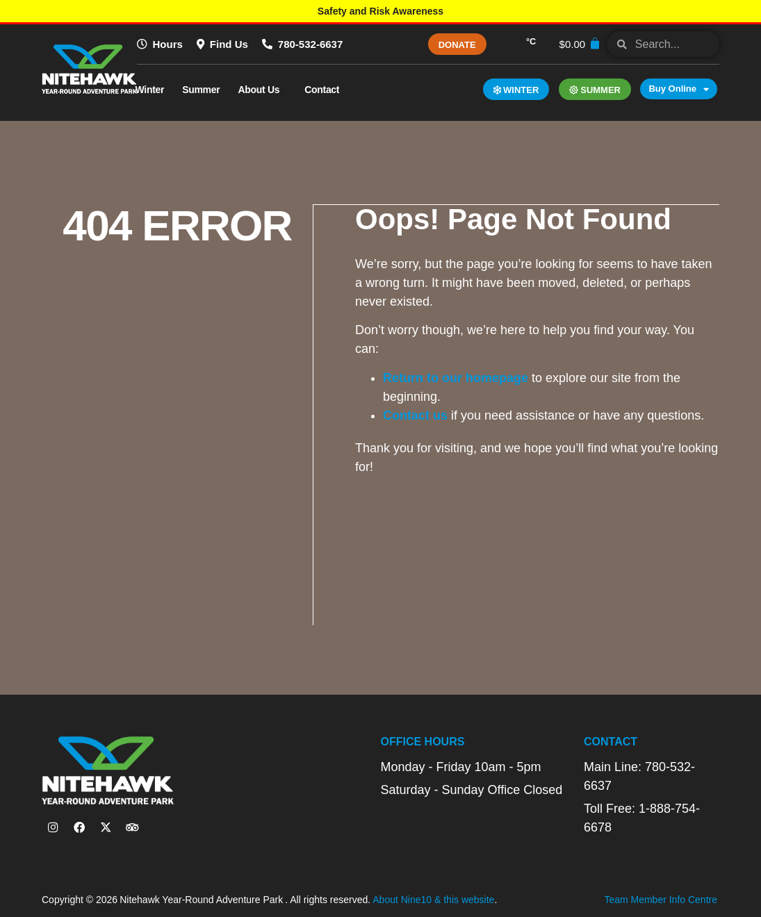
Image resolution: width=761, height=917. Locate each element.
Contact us (416, 415)
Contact (325, 90)
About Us (262, 90)
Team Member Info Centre (660, 898)
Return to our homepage (456, 377)
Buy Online (678, 89)
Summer (201, 89)
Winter (150, 89)
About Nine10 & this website (433, 898)
